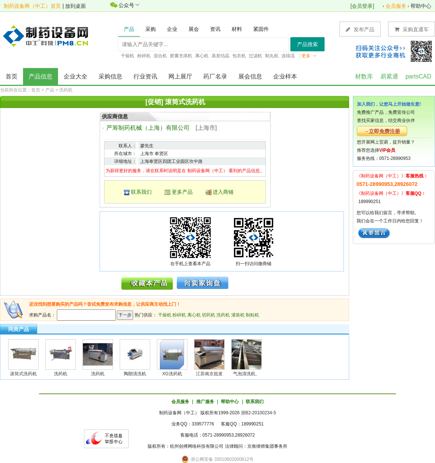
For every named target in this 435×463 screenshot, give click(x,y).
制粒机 (252, 315)
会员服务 (396, 6)
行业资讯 (145, 76)
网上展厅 (180, 76)
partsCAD (418, 76)
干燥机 (164, 315)
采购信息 (110, 76)
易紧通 (389, 76)
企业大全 (75, 76)
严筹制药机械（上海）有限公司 (148, 128)
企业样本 (285, 76)
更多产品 (182, 192)
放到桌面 (75, 6)
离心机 (194, 315)
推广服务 (205, 401)
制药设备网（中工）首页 (32, 6)
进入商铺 (223, 192)
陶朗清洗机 (135, 373)
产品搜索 (307, 44)
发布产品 (360, 29)
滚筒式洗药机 (23, 373)
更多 (309, 55)
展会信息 (250, 76)
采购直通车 (411, 29)
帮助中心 (420, 6)
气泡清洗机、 (246, 373)
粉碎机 (179, 315)
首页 (11, 76)
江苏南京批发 (209, 373)
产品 (49, 90)
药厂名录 (215, 76)
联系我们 (141, 192)
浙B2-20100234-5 (258, 412)
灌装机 (238, 315)
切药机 (208, 315)
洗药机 (65, 90)
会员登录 (362, 6)
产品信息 (40, 76)
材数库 (364, 76)
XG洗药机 (172, 373)
